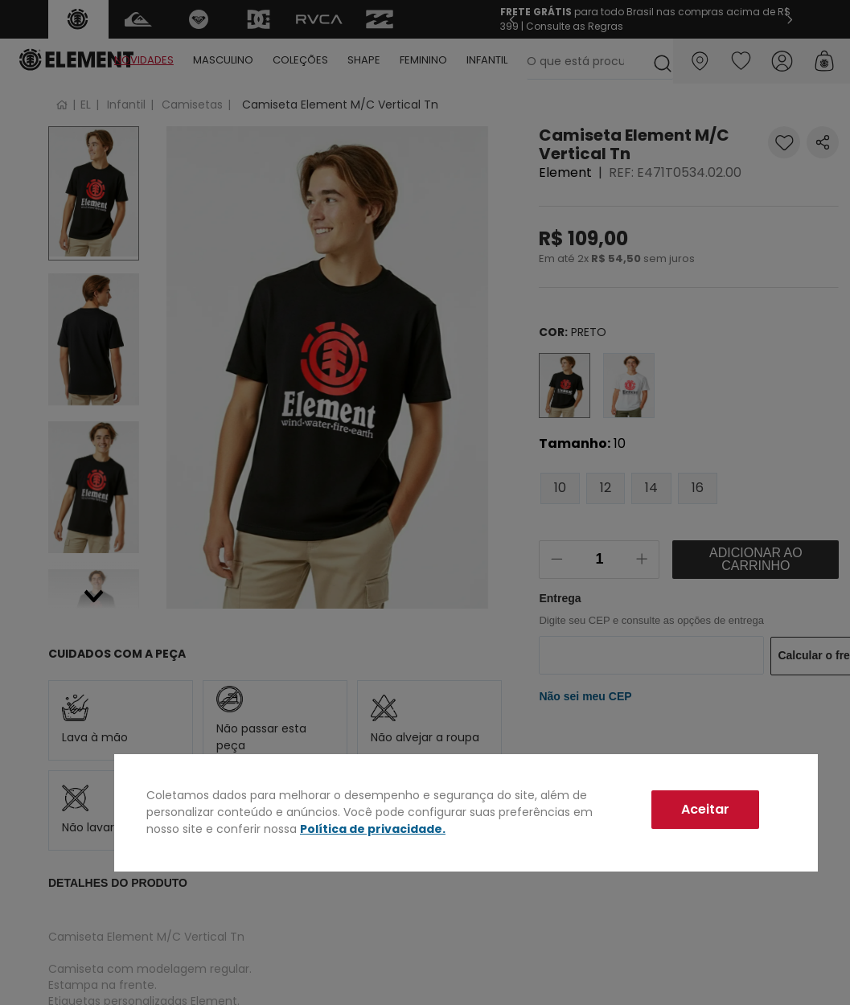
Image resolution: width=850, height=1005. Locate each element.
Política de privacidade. (373, 829)
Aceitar (705, 809)
